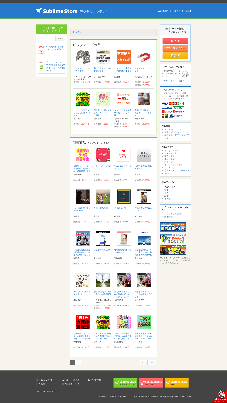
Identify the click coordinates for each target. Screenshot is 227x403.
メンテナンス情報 (172, 214)
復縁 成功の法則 (101, 208)
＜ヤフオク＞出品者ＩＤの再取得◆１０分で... (122, 71)
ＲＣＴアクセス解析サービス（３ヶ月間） (122, 112)
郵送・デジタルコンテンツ (176, 132)
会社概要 (102, 396)
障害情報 (168, 217)
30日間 (42, 38)
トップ (76, 32)
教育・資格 (169, 162)
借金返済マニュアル (102, 250)
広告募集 (40, 384)
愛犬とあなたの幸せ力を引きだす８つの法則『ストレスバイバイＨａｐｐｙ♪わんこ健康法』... (144, 338)
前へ (144, 362)
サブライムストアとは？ (173, 81)
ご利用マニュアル (71, 379)
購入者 (176, 41)
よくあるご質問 (182, 10)
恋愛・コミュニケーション (176, 170)
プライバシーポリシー (182, 396)
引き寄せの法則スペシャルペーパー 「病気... (102, 112)
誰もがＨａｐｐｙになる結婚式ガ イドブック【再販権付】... (123, 294)
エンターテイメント (173, 165)
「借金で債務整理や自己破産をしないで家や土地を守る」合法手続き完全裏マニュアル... (81, 255)
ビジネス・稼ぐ (171, 150)
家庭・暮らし (170, 156)
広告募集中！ (165, 10)
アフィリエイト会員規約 (139, 396)
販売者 (176, 55)
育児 (166, 193)
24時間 (60, 38)
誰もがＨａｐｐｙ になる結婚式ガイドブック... (143, 294)
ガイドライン (123, 396)
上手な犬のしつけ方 (102, 166)
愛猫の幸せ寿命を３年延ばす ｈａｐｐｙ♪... (143, 112)
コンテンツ (169, 167)
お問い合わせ (94, 379)
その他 (167, 173)
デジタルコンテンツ (173, 129)
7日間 (51, 38)
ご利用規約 (112, 396)
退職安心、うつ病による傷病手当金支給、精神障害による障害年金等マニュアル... (81, 171)
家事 (166, 190)
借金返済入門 (120, 208)
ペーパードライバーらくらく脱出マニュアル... (82, 112)
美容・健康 (169, 159)
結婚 (166, 196)
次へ (152, 362)
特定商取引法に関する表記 (161, 396)
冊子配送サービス (71, 384)
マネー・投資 (170, 153)
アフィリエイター (175, 48)
